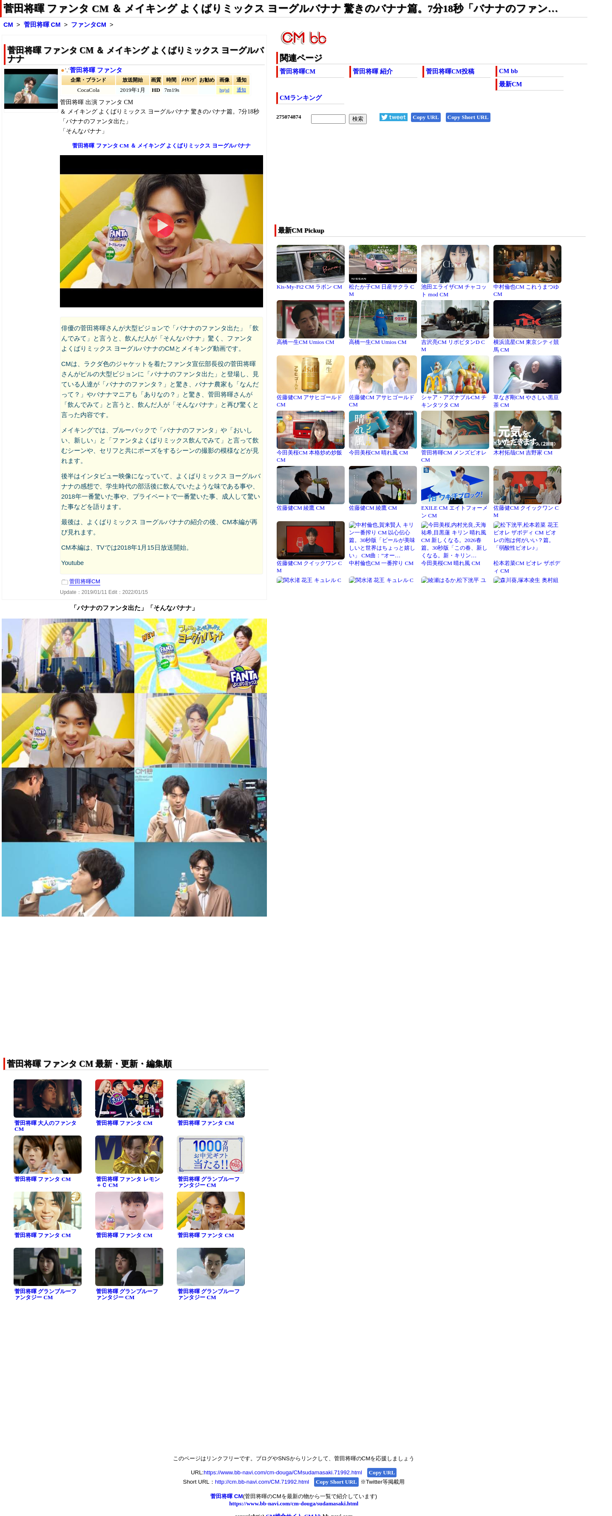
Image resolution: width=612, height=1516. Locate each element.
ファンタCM (88, 24)
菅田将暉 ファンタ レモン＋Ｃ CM (128, 1182)
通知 (241, 90)
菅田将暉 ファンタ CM (124, 1123)
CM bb (508, 71)
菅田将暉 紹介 (373, 71)
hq (221, 90)
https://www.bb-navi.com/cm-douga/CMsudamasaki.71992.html (283, 1472)
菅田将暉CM (297, 71)
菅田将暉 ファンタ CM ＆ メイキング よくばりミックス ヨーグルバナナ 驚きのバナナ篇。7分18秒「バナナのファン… (280, 8)
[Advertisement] (400, 180)
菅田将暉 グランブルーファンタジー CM (209, 1182)
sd (227, 90)
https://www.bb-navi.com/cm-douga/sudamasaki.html (293, 1503)
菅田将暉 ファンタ (96, 70)
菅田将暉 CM (42, 24)
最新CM (510, 84)
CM (8, 24)
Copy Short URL (468, 117)
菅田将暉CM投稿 (450, 71)
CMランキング (301, 97)
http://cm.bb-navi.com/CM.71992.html (262, 1482)
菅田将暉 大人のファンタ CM (45, 1126)
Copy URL (426, 117)
